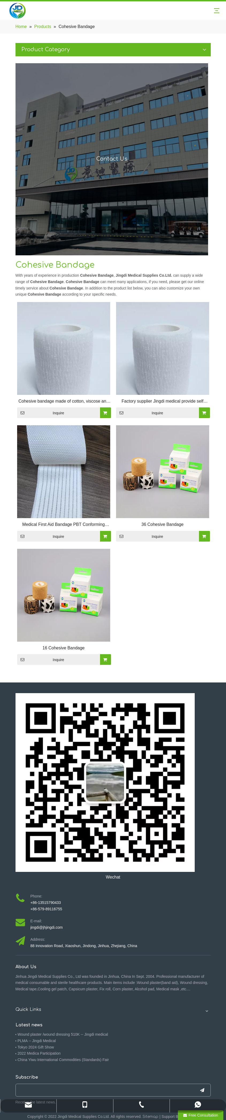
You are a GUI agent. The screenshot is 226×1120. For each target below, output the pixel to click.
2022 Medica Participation (39, 1053)
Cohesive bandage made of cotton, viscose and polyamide (63, 402)
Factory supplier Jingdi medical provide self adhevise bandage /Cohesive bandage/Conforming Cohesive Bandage (163, 402)
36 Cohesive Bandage (162, 524)
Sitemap (150, 1117)
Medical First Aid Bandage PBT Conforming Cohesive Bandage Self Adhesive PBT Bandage (63, 525)
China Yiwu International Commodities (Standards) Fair (63, 1060)
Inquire (40, 412)
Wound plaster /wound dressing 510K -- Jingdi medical (63, 1034)
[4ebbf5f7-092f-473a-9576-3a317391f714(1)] (105, 782)
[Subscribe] (202, 1090)
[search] (103, 1090)
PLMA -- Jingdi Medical (37, 1041)
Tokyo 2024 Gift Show (36, 1047)
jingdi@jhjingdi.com (46, 927)
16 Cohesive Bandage (64, 648)
